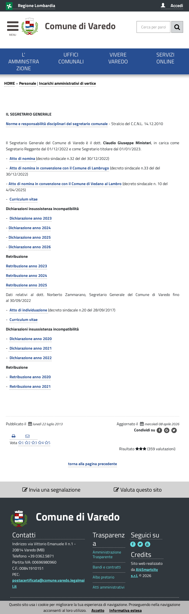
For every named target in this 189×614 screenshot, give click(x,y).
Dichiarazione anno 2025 (30, 237)
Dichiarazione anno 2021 (30, 348)
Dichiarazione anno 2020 (31, 339)
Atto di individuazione (29, 310)
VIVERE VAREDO (118, 58)
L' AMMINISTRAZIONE (23, 61)
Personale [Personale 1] (27, 83)
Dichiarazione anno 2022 (31, 358)
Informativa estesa (125, 610)
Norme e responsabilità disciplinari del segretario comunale (57, 124)
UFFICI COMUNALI (71, 58)
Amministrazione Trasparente (107, 554)
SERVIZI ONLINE (165, 58)
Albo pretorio (103, 577)
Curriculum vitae (24, 199)
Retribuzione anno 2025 (26, 285)
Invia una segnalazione (51, 490)
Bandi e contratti (107, 567)
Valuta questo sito (138, 490)
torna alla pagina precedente (92, 464)
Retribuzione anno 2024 (26, 275)
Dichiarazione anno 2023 (31, 218)
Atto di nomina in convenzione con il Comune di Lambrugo (59, 168)
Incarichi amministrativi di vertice (67, 83)
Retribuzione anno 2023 (26, 266)
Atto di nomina (22, 158)
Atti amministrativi (109, 587)
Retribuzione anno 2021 (30, 386)
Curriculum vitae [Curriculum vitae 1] (24, 319)
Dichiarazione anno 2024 (30, 228)
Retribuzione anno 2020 (30, 377)
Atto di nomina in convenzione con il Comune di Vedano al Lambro (65, 184)
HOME (9, 83)
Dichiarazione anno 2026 (30, 247)
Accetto (97, 610)
